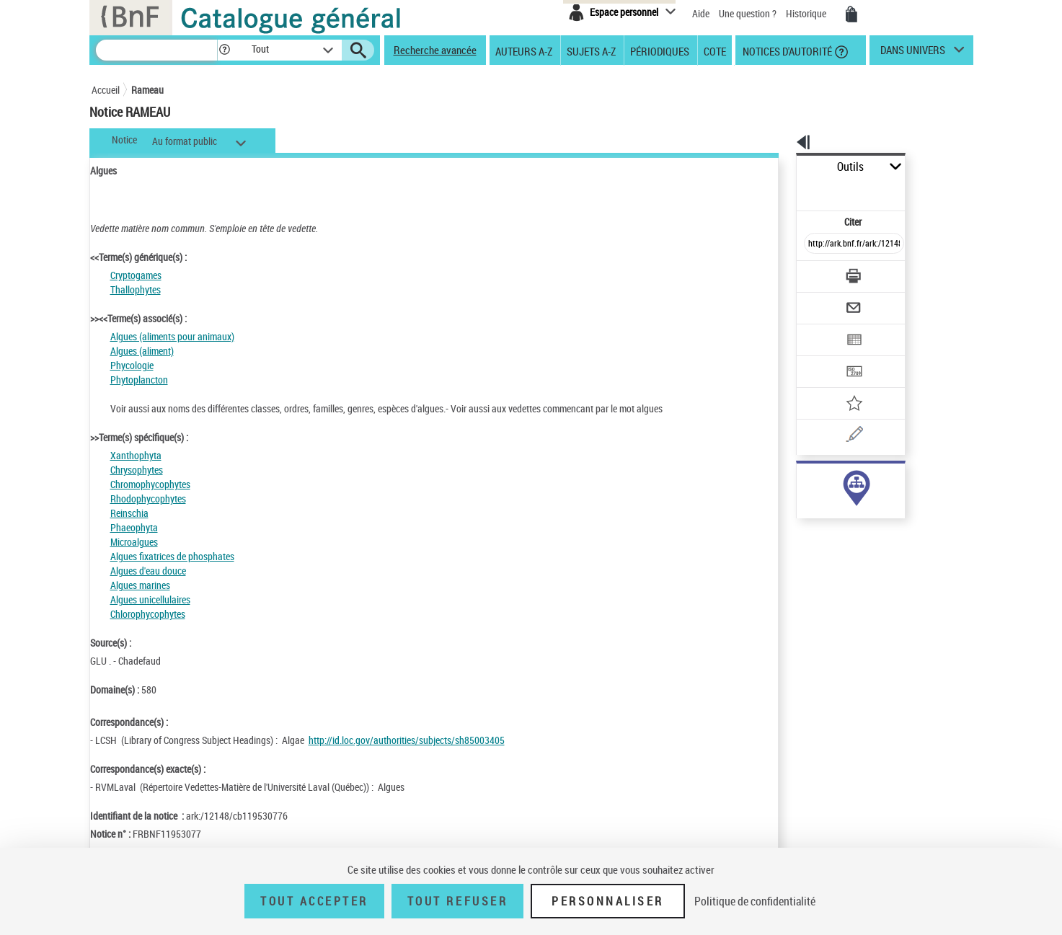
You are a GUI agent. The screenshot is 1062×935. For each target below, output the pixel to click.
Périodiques (659, 50)
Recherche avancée (435, 50)
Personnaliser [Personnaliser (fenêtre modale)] (608, 901)
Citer (791, 190)
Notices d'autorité (786, 50)
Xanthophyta (135, 455)
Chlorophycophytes (147, 614)
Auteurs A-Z (523, 50)
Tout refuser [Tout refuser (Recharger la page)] (457, 901)
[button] (224, 50)
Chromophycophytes (150, 484)
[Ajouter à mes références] (822, 356)
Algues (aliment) (142, 351)
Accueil (106, 90)
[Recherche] (156, 50)
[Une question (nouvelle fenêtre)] (842, 385)
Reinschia (129, 513)
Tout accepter (314, 901)
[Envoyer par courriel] (813, 272)
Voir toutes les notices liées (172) (839, 511)
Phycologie (132, 365)
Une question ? (747, 13)
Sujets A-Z (591, 50)
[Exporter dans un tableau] (824, 300)
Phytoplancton (139, 379)
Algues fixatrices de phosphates (172, 556)
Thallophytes (135, 289)
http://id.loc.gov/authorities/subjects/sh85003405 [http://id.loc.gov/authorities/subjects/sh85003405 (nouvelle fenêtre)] (407, 740)
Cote (715, 50)
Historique (807, 13)
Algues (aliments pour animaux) (172, 336)
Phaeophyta (134, 527)
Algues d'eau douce (148, 570)
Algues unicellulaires (150, 599)
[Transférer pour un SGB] (820, 328)
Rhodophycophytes (148, 498)
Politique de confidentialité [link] (754, 901)
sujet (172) (803, 481)
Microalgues (134, 542)
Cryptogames (135, 275)
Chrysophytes (136, 470)
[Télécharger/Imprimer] (816, 244)
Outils (780, 166)
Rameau (147, 90)
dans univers (912, 53)
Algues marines (140, 585)
